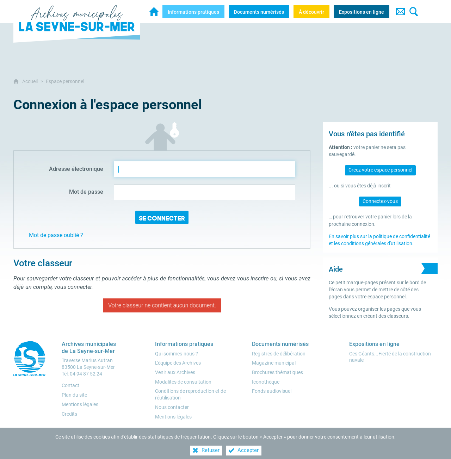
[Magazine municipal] (274, 363)
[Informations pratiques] (193, 11)
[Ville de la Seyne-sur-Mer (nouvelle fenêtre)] (31, 358)
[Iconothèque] (265, 382)
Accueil (30, 82)
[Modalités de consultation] (183, 382)
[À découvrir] (311, 11)
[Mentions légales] (173, 417)
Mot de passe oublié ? (56, 235)
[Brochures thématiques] (277, 373)
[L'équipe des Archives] (178, 363)
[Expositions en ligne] (361, 11)
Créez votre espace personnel (380, 170)
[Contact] (400, 11)
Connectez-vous (380, 201)
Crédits (69, 414)
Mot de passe (86, 191)
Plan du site (74, 395)
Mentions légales (80, 405)
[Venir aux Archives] (175, 373)
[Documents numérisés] (259, 11)
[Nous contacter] (172, 407)
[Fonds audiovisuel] (271, 391)
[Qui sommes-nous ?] (176, 354)
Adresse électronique (76, 169)
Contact (70, 386)
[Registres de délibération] (278, 354)
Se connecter (162, 218)
